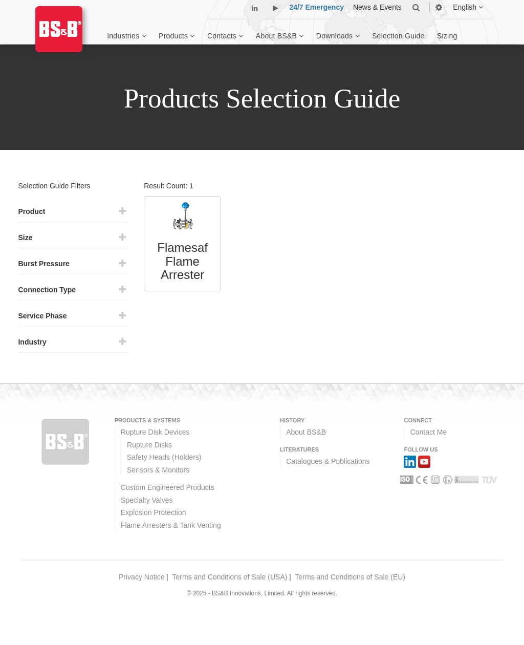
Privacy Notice (141, 577)
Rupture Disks (149, 445)
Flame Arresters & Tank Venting (171, 525)
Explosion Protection (153, 512)
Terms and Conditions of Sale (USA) (230, 577)
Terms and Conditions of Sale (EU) (350, 577)
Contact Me (428, 432)
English (468, 7)
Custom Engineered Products (167, 487)
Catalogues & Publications (327, 461)
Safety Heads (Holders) (164, 457)
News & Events (377, 7)
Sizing (447, 36)
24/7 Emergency (316, 7)
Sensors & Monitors (158, 470)
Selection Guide (398, 36)
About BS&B (306, 432)
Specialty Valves (147, 500)
